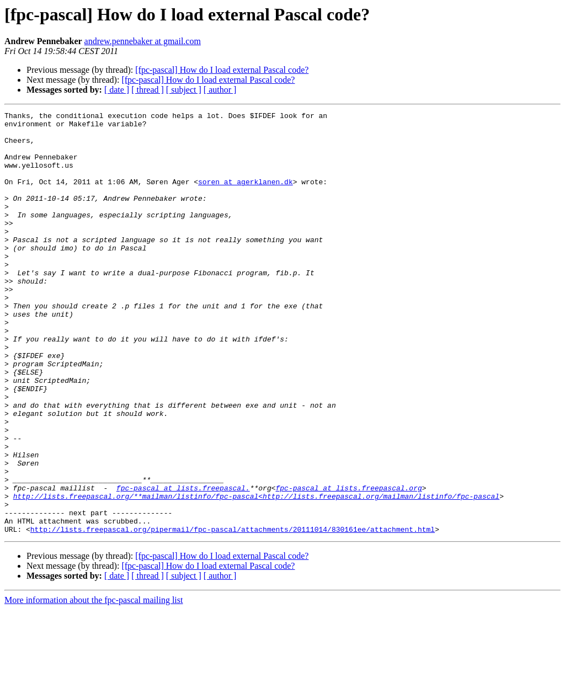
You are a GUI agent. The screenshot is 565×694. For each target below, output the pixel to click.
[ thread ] (147, 89)
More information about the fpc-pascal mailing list (93, 684)
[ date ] (116, 89)
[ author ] (220, 89)
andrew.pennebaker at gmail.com (142, 41)
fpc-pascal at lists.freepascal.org (348, 564)
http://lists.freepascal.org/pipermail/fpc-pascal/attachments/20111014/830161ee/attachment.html (232, 613)
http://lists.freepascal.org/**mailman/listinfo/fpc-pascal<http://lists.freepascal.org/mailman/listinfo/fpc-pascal (256, 574)
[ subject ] (183, 89)
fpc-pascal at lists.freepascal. (183, 564)
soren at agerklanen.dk (245, 196)
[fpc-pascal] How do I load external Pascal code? (221, 69)
